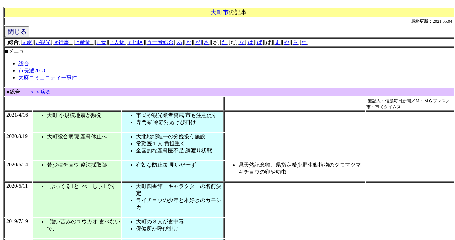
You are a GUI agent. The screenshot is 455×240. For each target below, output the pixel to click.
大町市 (220, 12)
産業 (82, 42)
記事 (241, 12)
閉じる (17, 31)
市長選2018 (31, 70)
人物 (117, 42)
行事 (61, 42)
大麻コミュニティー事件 (48, 77)
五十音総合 (160, 42)
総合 (23, 63)
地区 (135, 42)
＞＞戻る (40, 92)
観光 (43, 42)
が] (198, 42)
